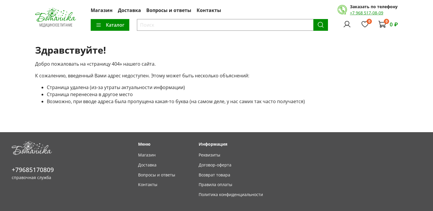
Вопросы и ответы (168, 10)
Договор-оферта (215, 165)
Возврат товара (214, 175)
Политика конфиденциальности (231, 194)
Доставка (129, 10)
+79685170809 (33, 170)
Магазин (102, 10)
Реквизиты (209, 155)
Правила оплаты (215, 184)
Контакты (209, 10)
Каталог (110, 25)
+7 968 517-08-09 (366, 13)
